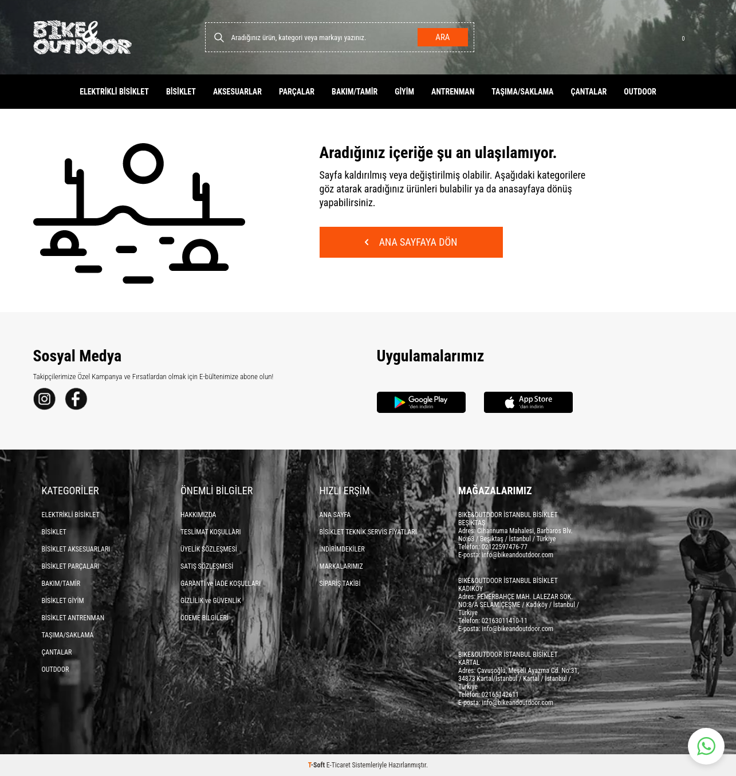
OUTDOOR (640, 91)
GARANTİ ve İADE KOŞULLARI (220, 584)
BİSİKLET (181, 91)
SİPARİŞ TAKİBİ (340, 584)
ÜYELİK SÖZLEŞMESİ (208, 549)
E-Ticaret (338, 765)
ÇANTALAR (588, 91)
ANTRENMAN (452, 91)
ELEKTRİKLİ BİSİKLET (114, 91)
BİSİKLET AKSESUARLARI (76, 549)
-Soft (317, 765)
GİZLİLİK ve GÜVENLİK (210, 601)
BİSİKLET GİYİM (63, 601)
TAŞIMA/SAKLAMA (522, 91)
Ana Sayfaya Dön (411, 242)
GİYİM (404, 91)
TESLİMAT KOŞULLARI (210, 532)
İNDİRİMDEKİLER (342, 549)
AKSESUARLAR (237, 91)
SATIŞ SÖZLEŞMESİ (206, 566)
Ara (442, 37)
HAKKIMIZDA (198, 515)
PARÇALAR (296, 91)
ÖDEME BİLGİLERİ (204, 618)
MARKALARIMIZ (341, 566)
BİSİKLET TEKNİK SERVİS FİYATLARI (368, 532)
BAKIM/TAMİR (354, 91)
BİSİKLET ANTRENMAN (73, 618)
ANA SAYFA (335, 515)
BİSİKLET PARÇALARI (71, 566)
